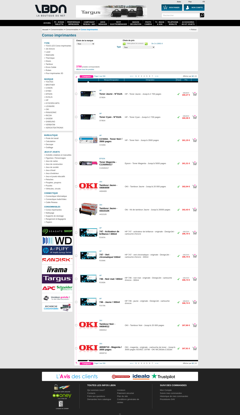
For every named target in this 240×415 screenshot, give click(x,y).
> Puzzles (48, 186)
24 (196, 76)
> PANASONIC (50, 112)
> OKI (46, 109)
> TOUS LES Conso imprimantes (57, 46)
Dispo (178, 80)
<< (131, 76)
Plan (190, 2)
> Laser (47, 52)
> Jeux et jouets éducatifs (54, 176)
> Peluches (48, 179)
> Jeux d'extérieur (51, 173)
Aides (179, 2)
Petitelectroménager (118, 23)
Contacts (91, 393)
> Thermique (49, 58)
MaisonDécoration (135, 23)
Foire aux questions (96, 396)
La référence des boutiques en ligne (50, 13)
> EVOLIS (48, 97)
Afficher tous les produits (85, 69)
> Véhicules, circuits (52, 189)
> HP (46, 100)
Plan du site (122, 396)
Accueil (47, 23)
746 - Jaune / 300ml (109, 302)
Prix (186, 80)
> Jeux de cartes (51, 161)
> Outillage (48, 147)
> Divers (47, 61)
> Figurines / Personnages (55, 158)
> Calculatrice (49, 141)
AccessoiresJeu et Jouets (188, 23)
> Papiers (48, 222)
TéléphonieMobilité (172, 23)
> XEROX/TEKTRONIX (53, 128)
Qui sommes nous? (96, 390)
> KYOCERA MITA (51, 103)
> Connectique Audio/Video (55, 199)
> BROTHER (49, 85)
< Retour (193, 29)
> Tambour (48, 64)
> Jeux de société (51, 167)
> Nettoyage (49, 213)
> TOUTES (48, 82)
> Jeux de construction (53, 164)
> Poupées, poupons (52, 183)
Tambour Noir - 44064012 (107, 325)
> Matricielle (49, 55)
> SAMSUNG (49, 122)
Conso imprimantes (89, 29)
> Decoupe (48, 144)
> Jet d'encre (49, 49)
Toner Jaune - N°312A (110, 94)
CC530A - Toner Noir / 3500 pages (110, 140)
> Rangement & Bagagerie (55, 219)
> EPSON (48, 94)
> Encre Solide (50, 67)
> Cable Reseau (50, 202)
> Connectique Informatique (55, 196)
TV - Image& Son (159, 23)
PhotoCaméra (148, 23)
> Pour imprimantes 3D (53, 73)
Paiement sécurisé (125, 393)
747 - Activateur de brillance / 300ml (109, 232)
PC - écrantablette (59, 23)
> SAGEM (48, 118)
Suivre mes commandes (171, 393)
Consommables (72, 29)
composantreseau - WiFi (89, 23)
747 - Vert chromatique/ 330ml (109, 255)
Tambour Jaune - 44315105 (108, 209)
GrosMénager (102, 23)
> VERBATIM (49, 125)
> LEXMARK (49, 106)
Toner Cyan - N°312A (110, 117)
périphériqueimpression (73, 23)
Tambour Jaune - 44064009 (108, 186)
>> (157, 76)
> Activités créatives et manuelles (57, 155)
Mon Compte (166, 390)
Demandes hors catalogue (99, 399)
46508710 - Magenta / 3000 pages (110, 348)
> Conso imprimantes (53, 210)
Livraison (121, 390)
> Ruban (47, 70)
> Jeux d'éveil (49, 170)
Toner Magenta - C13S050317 (107, 163)
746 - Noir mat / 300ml (110, 279)
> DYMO (47, 91)
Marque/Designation (111, 80)
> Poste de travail (51, 138)
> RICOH (48, 115)
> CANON (48, 88)
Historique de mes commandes (174, 396)
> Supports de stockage (54, 216)
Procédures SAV (167, 399)
